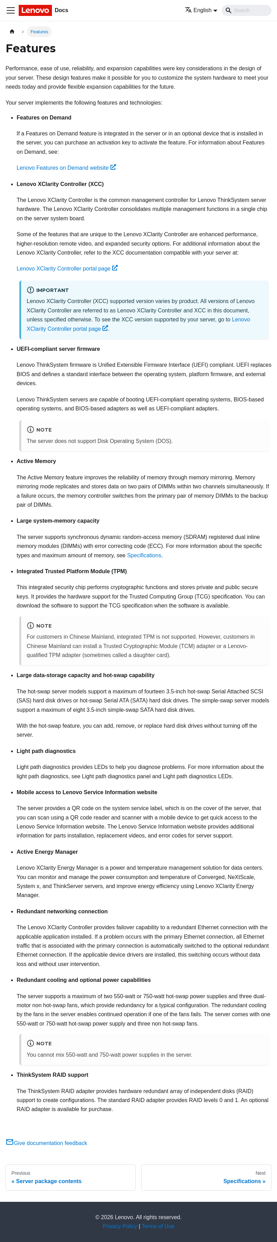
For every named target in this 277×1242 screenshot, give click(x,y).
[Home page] (12, 31)
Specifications (144, 555)
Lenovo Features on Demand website (66, 168)
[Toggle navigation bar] (11, 10)
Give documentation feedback (46, 1143)
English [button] (198, 10)
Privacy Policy (120, 1226)
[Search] (246, 10)
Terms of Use (158, 1226)
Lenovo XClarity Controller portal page (67, 269)
